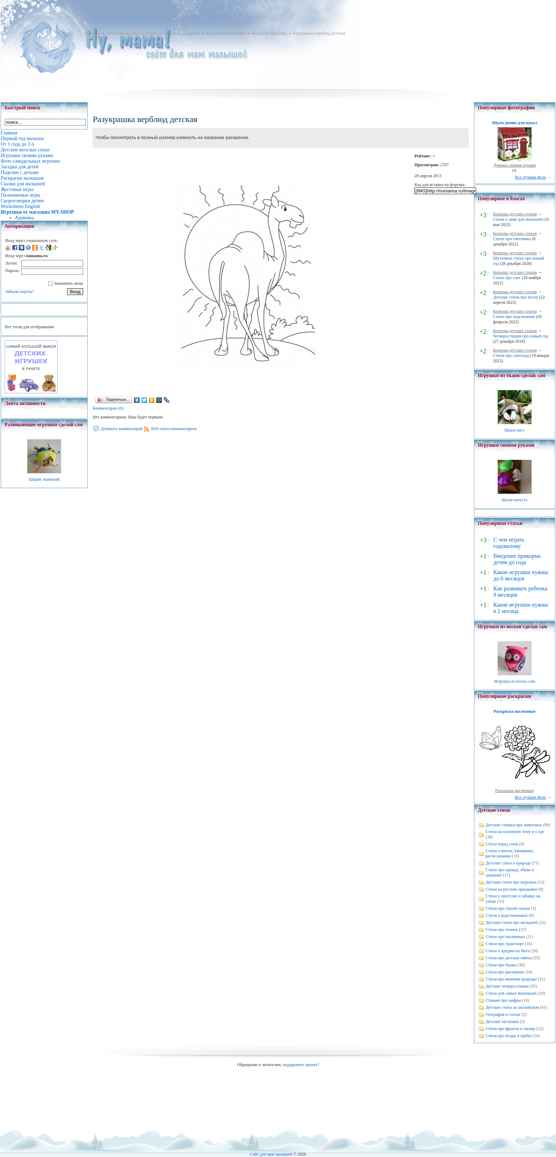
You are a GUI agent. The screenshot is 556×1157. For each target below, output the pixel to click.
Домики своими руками (514, 165)
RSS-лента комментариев (174, 428)
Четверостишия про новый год (520, 336)
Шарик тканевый (44, 479)
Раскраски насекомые (514, 790)
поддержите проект (300, 1064)
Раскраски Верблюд (269, 33)
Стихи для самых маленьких (511, 993)
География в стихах (503, 1014)
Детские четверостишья (507, 986)
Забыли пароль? (19, 291)
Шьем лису (514, 430)
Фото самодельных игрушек (131, 33)
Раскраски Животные (225, 33)
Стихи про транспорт (505, 943)
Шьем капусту (514, 499)
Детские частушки (502, 1021)
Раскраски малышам (181, 33)
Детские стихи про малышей (512, 922)
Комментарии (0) (108, 408)
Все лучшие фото (530, 177)
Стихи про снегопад (511, 355)
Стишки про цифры (503, 1000)
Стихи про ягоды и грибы (509, 1035)
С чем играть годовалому (509, 543)
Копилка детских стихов (515, 214)
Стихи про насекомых (505, 936)
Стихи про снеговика (512, 238)
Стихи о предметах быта (508, 950)
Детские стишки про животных (514, 824)
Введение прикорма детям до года (516, 559)
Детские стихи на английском (512, 1007)
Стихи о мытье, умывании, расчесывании (510, 853)
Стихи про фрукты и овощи (510, 1028)
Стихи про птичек (502, 929)
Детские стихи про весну (515, 297)
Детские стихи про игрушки (511, 882)
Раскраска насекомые (514, 711)
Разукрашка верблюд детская (319, 33)
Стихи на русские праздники (511, 889)
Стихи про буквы (501, 964)
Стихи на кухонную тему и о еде (515, 831)
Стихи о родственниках (507, 915)
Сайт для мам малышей (271, 1154)
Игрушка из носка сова (514, 681)
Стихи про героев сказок (508, 908)
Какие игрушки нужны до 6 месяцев (520, 575)
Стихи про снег (507, 277)
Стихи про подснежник (514, 316)
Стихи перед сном (502, 843)
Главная (93, 33)
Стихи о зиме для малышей (518, 219)
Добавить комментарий (121, 428)
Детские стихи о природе (508, 863)
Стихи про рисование (505, 972)
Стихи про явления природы (511, 979)
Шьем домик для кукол (514, 122)
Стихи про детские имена (509, 957)
